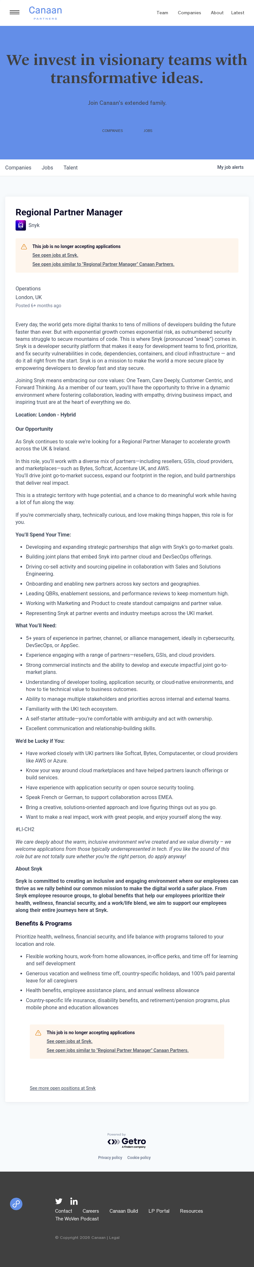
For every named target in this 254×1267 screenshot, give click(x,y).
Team (162, 13)
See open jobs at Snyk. (55, 255)
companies (18, 168)
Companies (189, 13)
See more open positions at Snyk (63, 1088)
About (217, 13)
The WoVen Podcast (77, 1219)
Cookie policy (139, 1157)
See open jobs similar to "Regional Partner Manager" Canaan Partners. (103, 264)
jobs (47, 168)
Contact (63, 1211)
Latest (237, 13)
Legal (114, 1238)
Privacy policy (110, 1157)
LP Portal (158, 1211)
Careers (91, 1211)
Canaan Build (124, 1211)
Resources (191, 1211)
